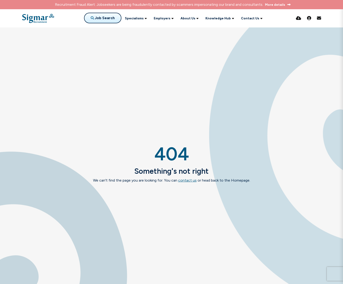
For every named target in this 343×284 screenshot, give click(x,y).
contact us (187, 180)
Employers (162, 18)
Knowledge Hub (218, 18)
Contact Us (250, 18)
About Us (188, 18)
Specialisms (134, 18)
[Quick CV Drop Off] (298, 18)
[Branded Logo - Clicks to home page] (38, 18)
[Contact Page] (319, 18)
